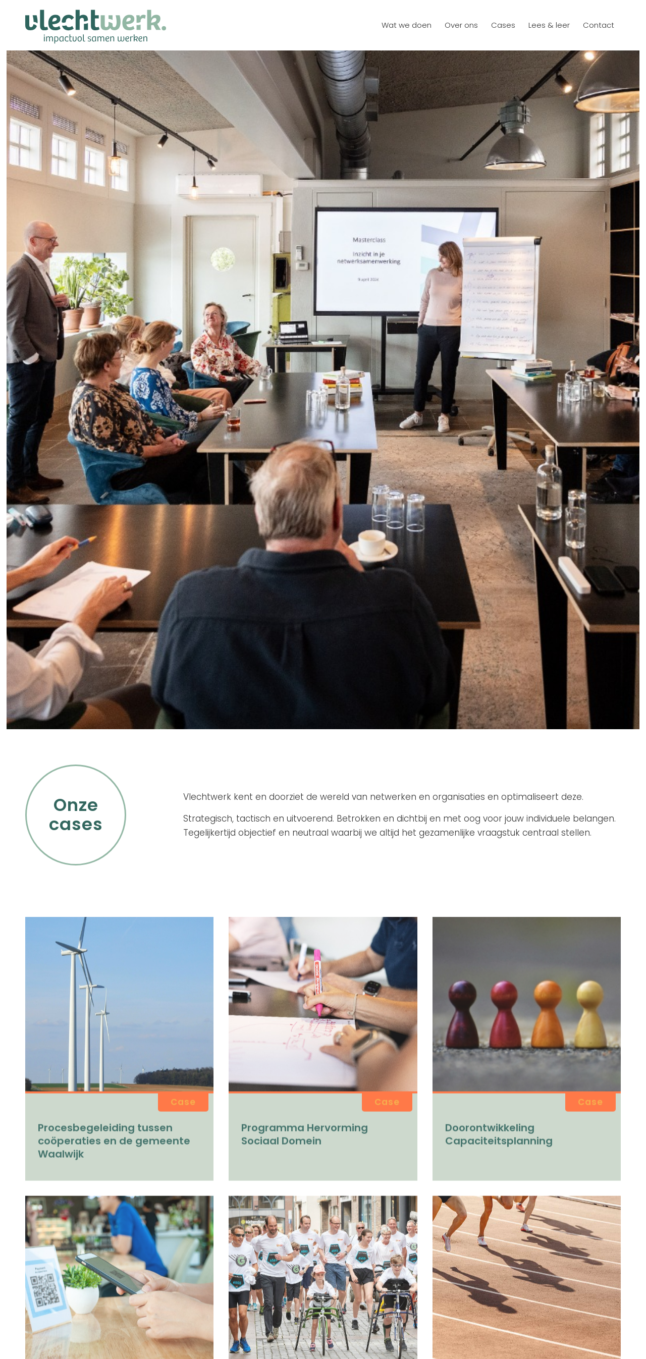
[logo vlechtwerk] (95, 25)
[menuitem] (406, 25)
